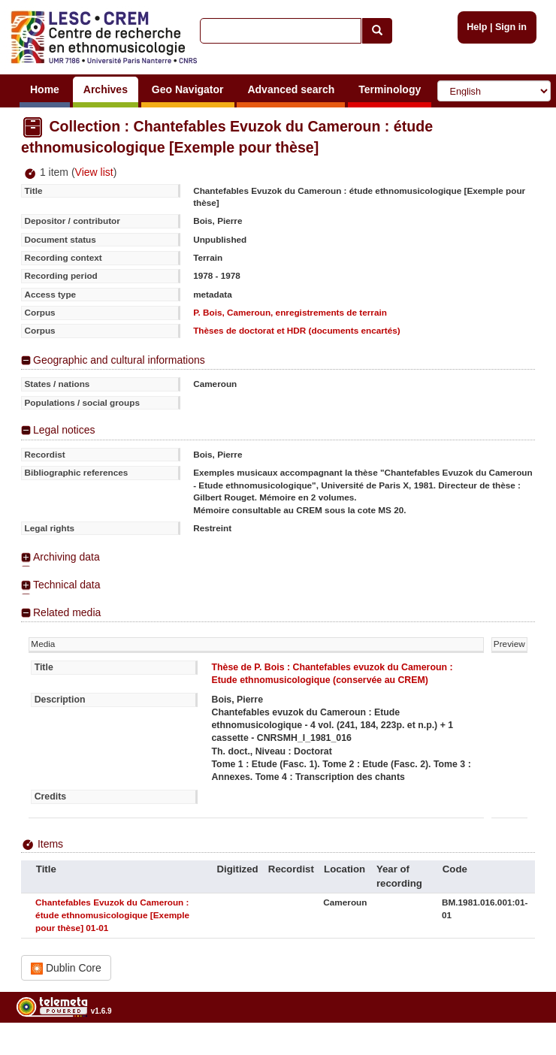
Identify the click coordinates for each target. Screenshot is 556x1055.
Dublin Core (66, 968)
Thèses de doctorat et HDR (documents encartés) (296, 330)
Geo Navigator (188, 89)
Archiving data (66, 557)
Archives (105, 89)
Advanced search (290, 89)
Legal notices (64, 430)
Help (477, 27)
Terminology (389, 89)
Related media (67, 612)
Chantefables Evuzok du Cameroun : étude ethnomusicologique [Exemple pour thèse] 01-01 (112, 915)
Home (44, 89)
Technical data (67, 585)
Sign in (511, 27)
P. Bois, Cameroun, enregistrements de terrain (290, 312)
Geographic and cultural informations (119, 360)
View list (94, 172)
